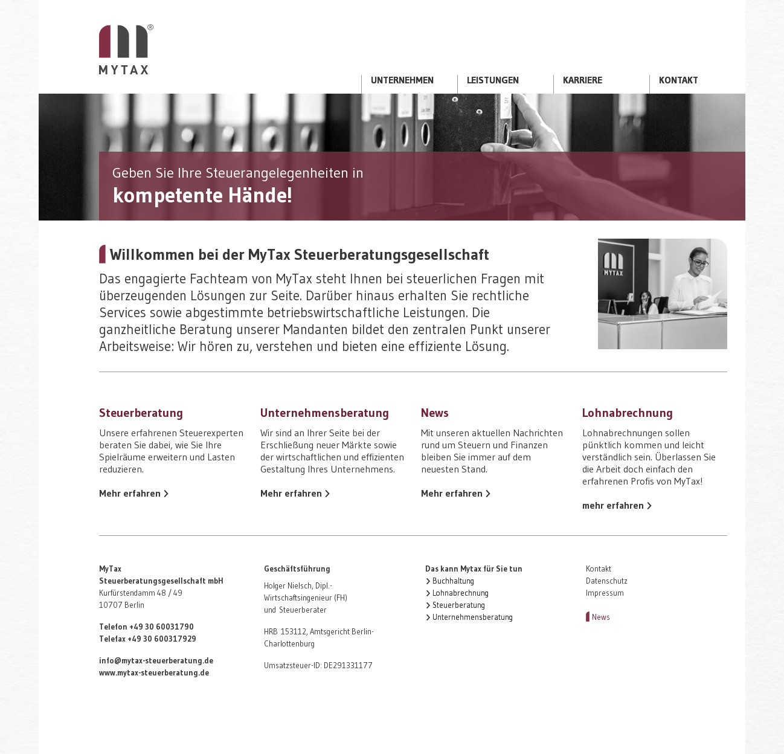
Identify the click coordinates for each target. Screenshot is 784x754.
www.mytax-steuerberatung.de (154, 672)
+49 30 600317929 (161, 638)
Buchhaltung (453, 580)
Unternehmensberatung (472, 617)
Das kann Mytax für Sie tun (473, 568)
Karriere (582, 80)
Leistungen (493, 80)
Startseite (126, 49)
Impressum (605, 593)
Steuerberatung (458, 605)
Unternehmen (402, 80)
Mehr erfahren (130, 493)
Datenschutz (607, 580)
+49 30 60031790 (161, 626)
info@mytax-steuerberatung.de (156, 660)
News (601, 617)
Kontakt (678, 80)
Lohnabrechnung (460, 593)
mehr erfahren (613, 505)
